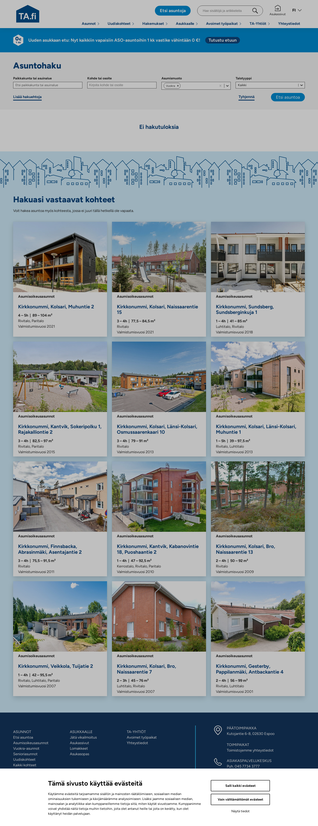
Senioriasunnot (25, 754)
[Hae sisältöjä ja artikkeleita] (230, 11)
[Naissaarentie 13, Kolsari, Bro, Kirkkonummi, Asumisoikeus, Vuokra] (258, 518)
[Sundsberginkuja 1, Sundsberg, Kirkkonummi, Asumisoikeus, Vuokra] (258, 279)
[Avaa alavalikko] (98, 23)
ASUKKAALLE (81, 732)
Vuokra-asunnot (26, 748)
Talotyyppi (244, 78)
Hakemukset (153, 23)
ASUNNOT (22, 732)
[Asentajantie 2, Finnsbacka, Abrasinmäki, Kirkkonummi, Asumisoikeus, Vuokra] (60, 518)
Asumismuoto (171, 78)
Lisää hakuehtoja (27, 97)
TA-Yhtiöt (258, 23)
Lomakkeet (79, 748)
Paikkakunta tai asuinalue (32, 78)
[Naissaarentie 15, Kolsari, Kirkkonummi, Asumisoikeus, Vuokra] (159, 279)
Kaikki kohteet (24, 765)
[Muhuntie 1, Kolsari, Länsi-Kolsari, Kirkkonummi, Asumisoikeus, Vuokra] (258, 399)
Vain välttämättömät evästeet (240, 799)
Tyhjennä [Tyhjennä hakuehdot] (246, 97)
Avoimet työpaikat (222, 23)
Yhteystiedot (289, 23)
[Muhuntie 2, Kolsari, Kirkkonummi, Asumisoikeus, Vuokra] (60, 279)
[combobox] (181, 85)
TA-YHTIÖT (136, 732)
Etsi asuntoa (288, 97)
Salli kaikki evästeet (240, 786)
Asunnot (89, 23)
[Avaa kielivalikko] (297, 10)
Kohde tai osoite (99, 78)
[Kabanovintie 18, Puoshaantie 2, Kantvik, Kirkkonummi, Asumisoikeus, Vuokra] (159, 518)
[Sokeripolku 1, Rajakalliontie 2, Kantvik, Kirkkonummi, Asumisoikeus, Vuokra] (60, 399)
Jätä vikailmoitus (83, 737)
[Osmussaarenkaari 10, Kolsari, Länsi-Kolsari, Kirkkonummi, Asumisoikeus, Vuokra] (159, 399)
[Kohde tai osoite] (122, 85)
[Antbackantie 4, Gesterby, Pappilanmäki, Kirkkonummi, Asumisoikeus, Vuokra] (258, 638)
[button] (178, 85)
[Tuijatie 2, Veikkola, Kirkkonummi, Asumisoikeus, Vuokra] (60, 638)
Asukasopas (79, 754)
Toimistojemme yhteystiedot (250, 750)
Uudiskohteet (119, 23)
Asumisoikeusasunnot (30, 743)
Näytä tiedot (240, 811)
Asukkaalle (185, 23)
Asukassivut (278, 10)
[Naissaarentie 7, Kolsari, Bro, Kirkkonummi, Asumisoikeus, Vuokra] (159, 638)
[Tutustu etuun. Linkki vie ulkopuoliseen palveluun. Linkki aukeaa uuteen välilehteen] (222, 40)
